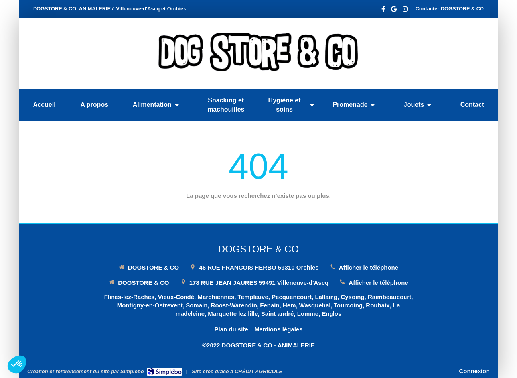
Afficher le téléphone (368, 267)
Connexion (474, 371)
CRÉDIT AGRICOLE (258, 371)
